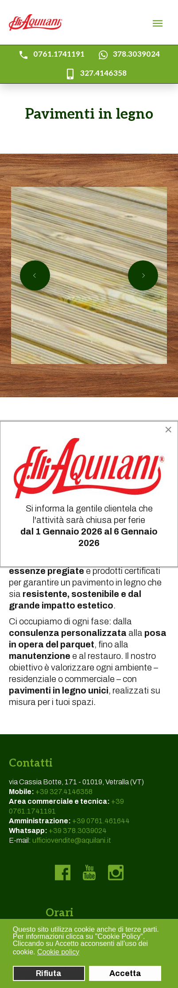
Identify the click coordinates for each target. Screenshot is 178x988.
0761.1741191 (59, 54)
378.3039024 (136, 54)
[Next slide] (143, 275)
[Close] (168, 430)
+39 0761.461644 (101, 821)
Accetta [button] (125, 973)
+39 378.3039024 (78, 830)
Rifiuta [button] (49, 973)
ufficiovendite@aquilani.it (71, 840)
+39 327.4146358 (64, 791)
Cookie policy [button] (58, 952)
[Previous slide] (35, 275)
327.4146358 (103, 73)
